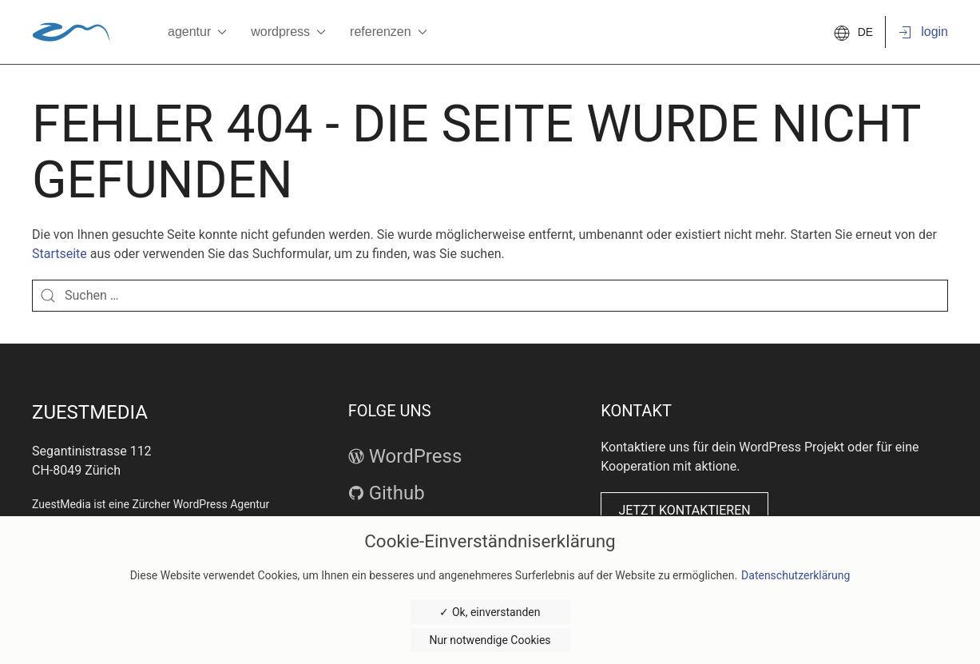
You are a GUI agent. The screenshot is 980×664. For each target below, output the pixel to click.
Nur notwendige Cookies (489, 640)
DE (853, 32)
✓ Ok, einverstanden (489, 612)
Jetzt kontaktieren (684, 510)
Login (922, 33)
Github (386, 493)
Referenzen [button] (388, 31)
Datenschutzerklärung (795, 575)
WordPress (405, 456)
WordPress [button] (288, 31)
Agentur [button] (197, 31)
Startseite (59, 253)
